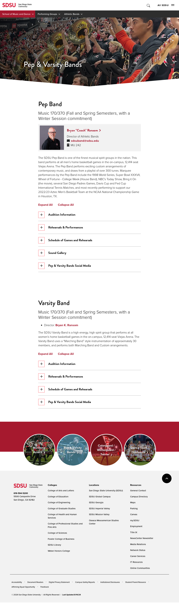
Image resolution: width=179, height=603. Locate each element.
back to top (167, 479)
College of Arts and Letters (61, 491)
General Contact (138, 491)
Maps (132, 503)
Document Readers (35, 583)
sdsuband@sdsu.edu (85, 140)
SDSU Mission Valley (99, 515)
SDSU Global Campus (100, 497)
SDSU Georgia (96, 503)
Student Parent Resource (135, 583)
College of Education (58, 497)
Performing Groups (47, 14)
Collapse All (66, 204)
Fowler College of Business (61, 539)
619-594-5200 (21, 493)
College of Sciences (57, 533)
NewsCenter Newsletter (141, 538)
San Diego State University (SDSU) (106, 491)
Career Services (137, 556)
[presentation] (52, 485)
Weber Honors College (59, 551)
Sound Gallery (52, 253)
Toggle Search (148, 5)
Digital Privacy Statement (59, 583)
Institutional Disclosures (110, 583)
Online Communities (140, 568)
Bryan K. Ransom (66, 325)
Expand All (45, 204)
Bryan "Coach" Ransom (82, 130)
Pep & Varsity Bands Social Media (64, 266)
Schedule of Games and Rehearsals (65, 240)
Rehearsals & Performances (60, 227)
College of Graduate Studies (61, 509)
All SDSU (166, 5)
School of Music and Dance (16, 14)
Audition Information (56, 215)
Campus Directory (139, 497)
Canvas (133, 515)
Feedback (44, 587)
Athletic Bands (71, 14)
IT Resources (136, 562)
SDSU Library (54, 545)
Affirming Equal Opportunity (23, 587)
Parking (134, 509)
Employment (136, 527)
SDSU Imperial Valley (99, 509)
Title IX (133, 532)
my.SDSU (134, 520)
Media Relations (138, 544)
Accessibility (17, 583)
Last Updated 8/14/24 (71, 595)
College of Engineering (59, 503)
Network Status (137, 550)
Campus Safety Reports (85, 583)
